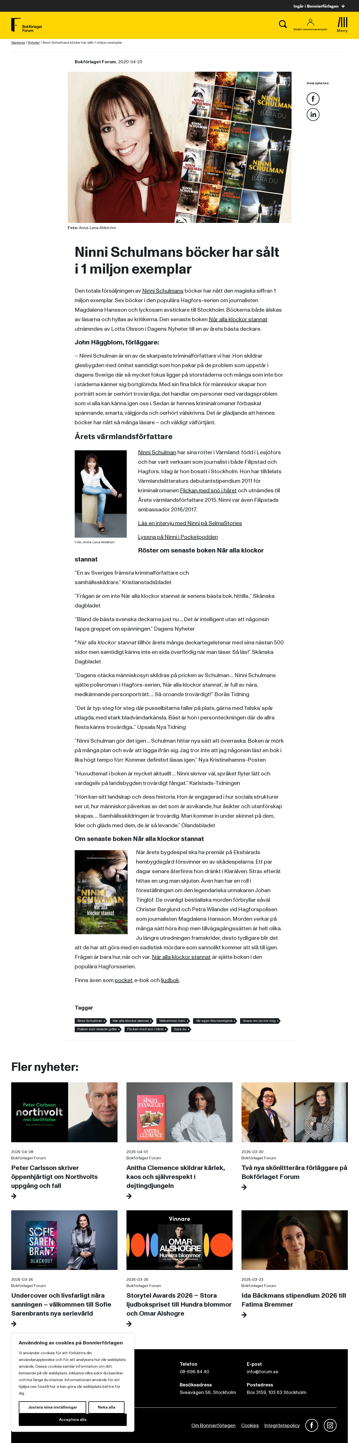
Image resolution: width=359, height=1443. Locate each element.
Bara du (180, 1029)
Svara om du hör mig (259, 1020)
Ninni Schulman (157, 452)
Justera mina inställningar (52, 1407)
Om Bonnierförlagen (213, 1425)
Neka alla (106, 1407)
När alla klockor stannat (238, 319)
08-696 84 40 (194, 1372)
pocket (123, 980)
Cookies (250, 1425)
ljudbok (170, 980)
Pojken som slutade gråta (97, 1029)
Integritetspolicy (282, 1425)
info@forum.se (262, 1372)
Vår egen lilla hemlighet (214, 1020)
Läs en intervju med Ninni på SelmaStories (190, 523)
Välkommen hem (172, 1020)
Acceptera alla (72, 1419)
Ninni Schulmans (163, 291)
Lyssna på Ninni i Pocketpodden (178, 537)
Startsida (18, 42)
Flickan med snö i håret (208, 491)
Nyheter (34, 42)
